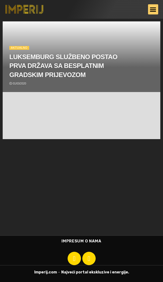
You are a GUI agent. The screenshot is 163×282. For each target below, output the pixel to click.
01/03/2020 (17, 83)
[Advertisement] (81, 190)
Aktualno (19, 47)
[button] (153, 9)
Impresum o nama (81, 241)
